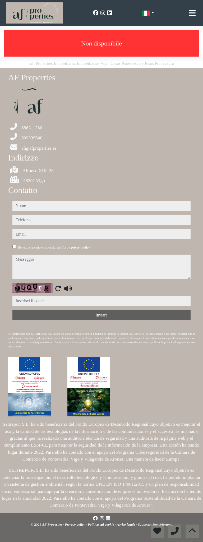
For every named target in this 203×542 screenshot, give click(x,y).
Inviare (101, 315)
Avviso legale (126, 524)
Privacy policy (75, 524)
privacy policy (80, 247)
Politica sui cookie (101, 524)
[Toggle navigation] (192, 13)
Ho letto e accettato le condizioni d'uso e (54, 247)
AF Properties (52, 524)
